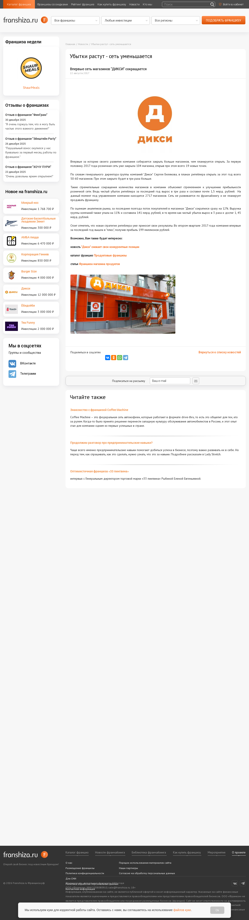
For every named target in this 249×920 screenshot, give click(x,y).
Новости (134, 4)
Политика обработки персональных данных (92, 883)
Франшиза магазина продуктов (99, 264)
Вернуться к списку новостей (220, 352)
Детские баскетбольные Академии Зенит (38, 219)
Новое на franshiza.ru (26, 191)
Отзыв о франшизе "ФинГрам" (26, 115)
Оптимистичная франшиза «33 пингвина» (99, 471)
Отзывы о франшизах (27, 105)
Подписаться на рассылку (151, 380)
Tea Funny (28, 322)
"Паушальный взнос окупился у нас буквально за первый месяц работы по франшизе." (30, 152)
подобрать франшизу (223, 20)
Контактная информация (80, 889)
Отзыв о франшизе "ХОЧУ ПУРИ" (28, 167)
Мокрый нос (30, 203)
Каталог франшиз (19, 4)
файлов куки (182, 910)
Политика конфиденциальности (85, 873)
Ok (217, 910)
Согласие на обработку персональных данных (147, 873)
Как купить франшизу (111, 4)
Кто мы (147, 4)
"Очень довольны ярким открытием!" (29, 176)
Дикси (25, 288)
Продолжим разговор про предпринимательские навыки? (111, 443)
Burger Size (29, 271)
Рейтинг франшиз (82, 4)
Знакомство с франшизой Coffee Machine (99, 410)
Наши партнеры (128, 868)
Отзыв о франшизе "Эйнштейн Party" (30, 139)
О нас (69, 862)
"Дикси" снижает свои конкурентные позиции (110, 247)
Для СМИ (71, 878)
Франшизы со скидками (52, 4)
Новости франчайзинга (110, 852)
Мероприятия (216, 852)
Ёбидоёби (28, 305)
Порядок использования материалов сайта (145, 862)
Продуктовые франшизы (110, 255)
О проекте (239, 852)
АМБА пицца (30, 237)
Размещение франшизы (80, 868)
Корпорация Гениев (35, 254)
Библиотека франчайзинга (149, 852)
